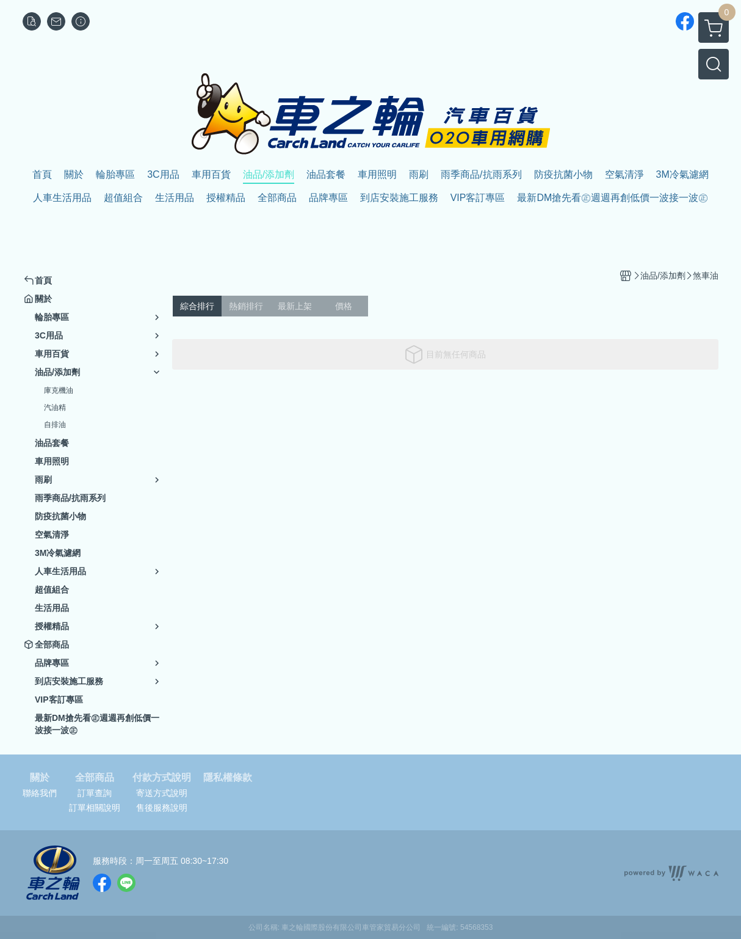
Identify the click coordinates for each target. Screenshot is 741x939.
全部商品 (94, 778)
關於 (39, 778)
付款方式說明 (161, 778)
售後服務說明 (161, 807)
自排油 (55, 424)
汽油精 (55, 407)
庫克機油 (58, 390)
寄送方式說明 (161, 793)
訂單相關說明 (94, 807)
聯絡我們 (40, 793)
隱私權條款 (227, 778)
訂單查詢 (95, 793)
